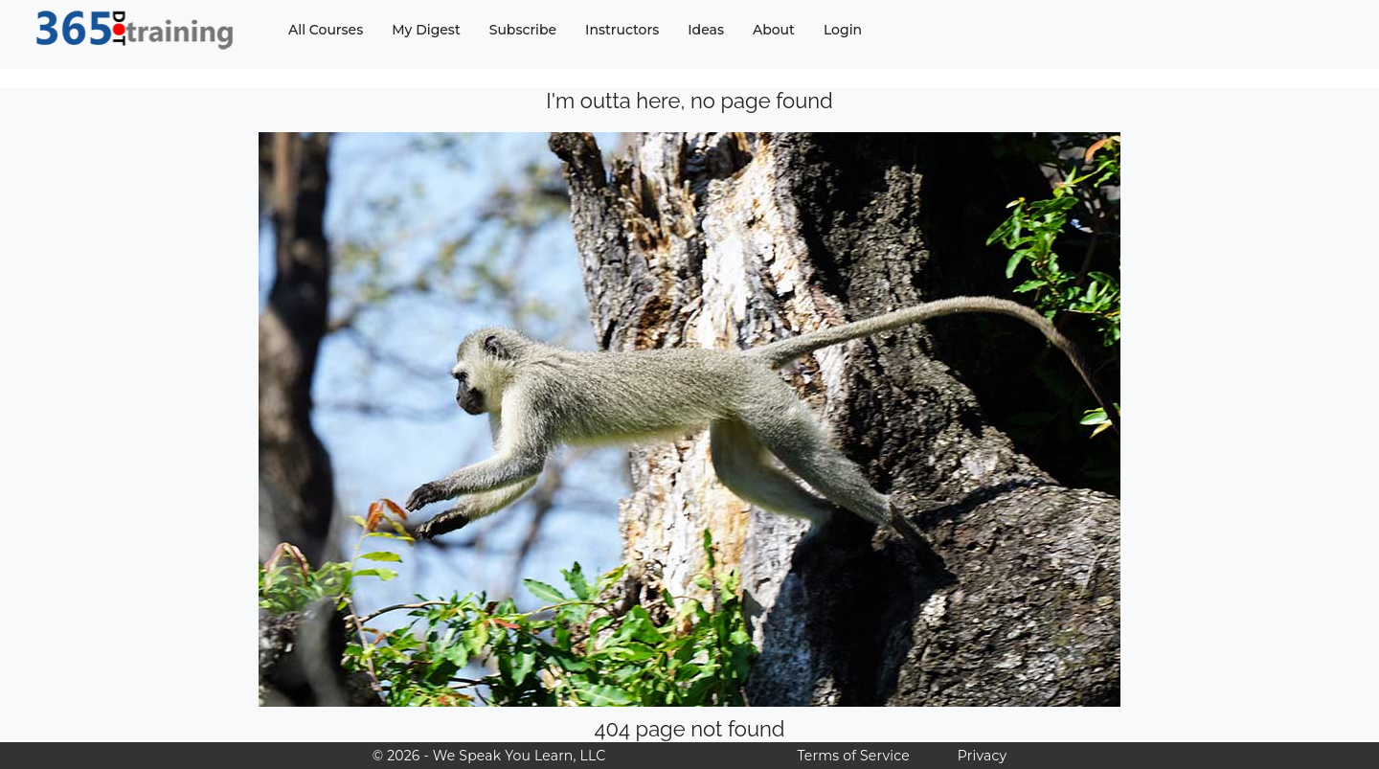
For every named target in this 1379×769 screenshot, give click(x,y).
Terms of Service (853, 755)
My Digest (426, 29)
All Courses (325, 29)
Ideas (706, 29)
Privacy (982, 755)
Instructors (622, 29)
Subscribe (522, 29)
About (774, 29)
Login (843, 29)
